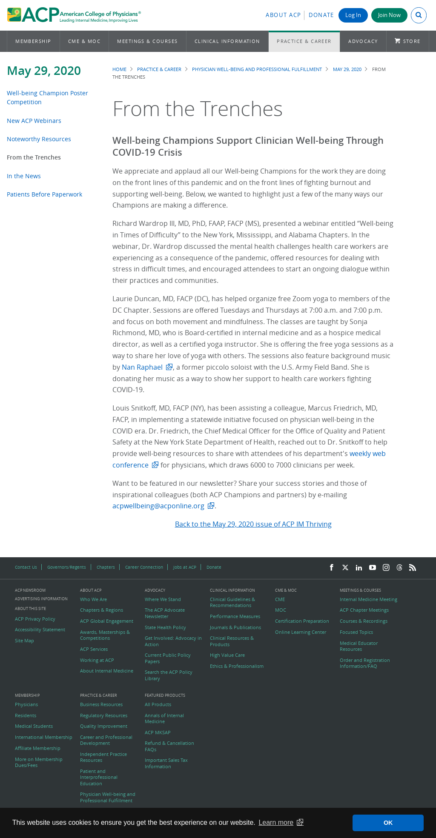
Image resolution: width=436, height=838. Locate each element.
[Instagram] (386, 568)
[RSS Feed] (412, 568)
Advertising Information (41, 598)
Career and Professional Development (106, 740)
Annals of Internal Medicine (164, 718)
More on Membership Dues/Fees (39, 762)
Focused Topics (356, 632)
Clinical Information (227, 41)
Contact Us (26, 567)
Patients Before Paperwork (44, 194)
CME (280, 599)
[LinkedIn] (359, 568)
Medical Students (34, 726)
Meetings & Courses (147, 41)
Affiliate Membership (37, 748)
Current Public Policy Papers (168, 658)
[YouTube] (372, 568)
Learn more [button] (275, 822)
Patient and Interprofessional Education (99, 777)
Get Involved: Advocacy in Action (173, 641)
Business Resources (101, 704)
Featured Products (165, 695)
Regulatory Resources (103, 715)
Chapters (106, 567)
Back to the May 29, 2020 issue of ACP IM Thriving (253, 524)
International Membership (43, 737)
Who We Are (93, 599)
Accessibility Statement (40, 630)
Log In (353, 15)
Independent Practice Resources (103, 757)
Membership (33, 41)
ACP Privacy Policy (35, 619)
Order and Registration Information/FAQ (365, 663)
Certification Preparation (302, 621)
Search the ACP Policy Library (168, 675)
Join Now (389, 15)
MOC (280, 610)
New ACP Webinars (34, 121)
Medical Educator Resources (359, 646)
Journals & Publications (235, 627)
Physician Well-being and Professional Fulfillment (257, 69)
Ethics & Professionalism (237, 666)
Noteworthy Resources (39, 139)
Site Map (24, 641)
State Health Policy (165, 627)
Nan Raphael (142, 367)
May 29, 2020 (44, 70)
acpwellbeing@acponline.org (158, 505)
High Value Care (227, 655)
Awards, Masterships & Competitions (105, 635)
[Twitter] (345, 568)
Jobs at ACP (184, 567)
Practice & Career (304, 41)
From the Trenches (34, 157)
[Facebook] (331, 568)
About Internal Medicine (106, 671)
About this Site (30, 608)
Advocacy (363, 41)
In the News (24, 176)
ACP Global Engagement (106, 621)
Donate (321, 15)
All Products (158, 704)
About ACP (283, 15)
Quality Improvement (103, 726)
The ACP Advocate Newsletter (165, 613)
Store (412, 41)
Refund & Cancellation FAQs (169, 746)
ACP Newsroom (30, 590)
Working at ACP (97, 660)
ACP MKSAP (158, 732)
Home (119, 69)
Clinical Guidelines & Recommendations (232, 602)
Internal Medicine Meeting (368, 599)
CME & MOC (84, 41)
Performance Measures (235, 616)
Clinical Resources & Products (232, 641)
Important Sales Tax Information (166, 763)
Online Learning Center (300, 632)
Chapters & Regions (101, 610)
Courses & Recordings (363, 621)
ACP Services (94, 649)
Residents (25, 715)
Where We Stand (163, 599)
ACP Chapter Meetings (364, 610)
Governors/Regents (66, 567)
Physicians (26, 704)
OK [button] (388, 822)
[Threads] (399, 568)
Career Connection (144, 567)
